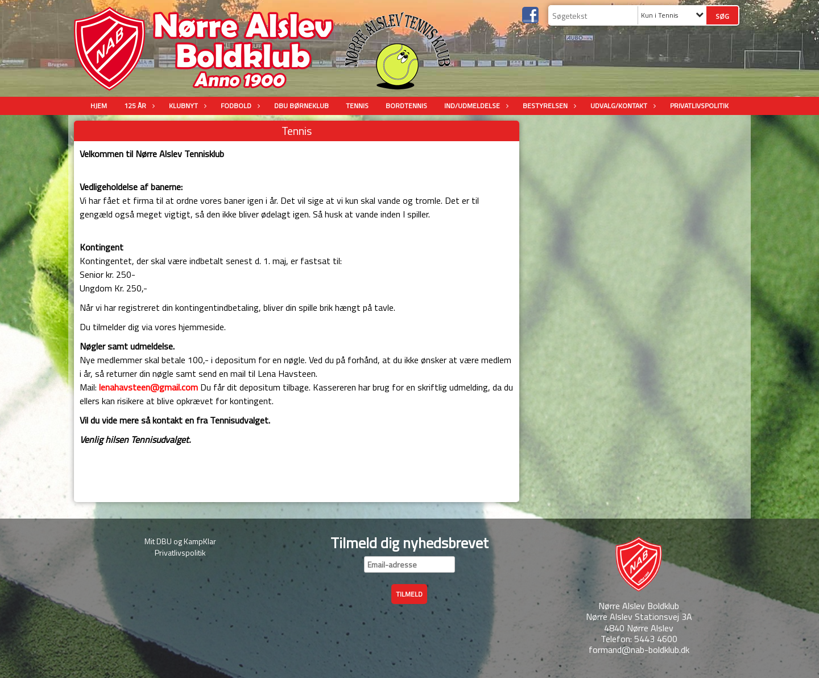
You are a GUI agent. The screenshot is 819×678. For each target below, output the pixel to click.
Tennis (357, 105)
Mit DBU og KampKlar (180, 541)
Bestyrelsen (548, 105)
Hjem (98, 105)
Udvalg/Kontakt (621, 105)
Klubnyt (186, 105)
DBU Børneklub (301, 105)
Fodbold (239, 105)
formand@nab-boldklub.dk (639, 649)
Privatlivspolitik (699, 105)
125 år (138, 105)
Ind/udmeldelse (475, 105)
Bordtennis (406, 105)
